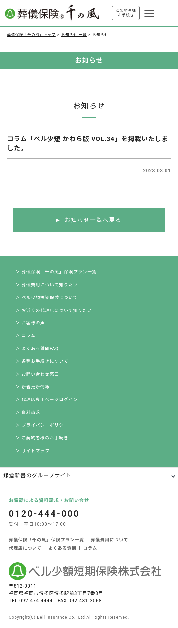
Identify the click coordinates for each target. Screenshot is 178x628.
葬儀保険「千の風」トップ (31, 35)
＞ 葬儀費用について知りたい (46, 284)
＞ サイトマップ (32, 450)
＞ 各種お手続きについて (41, 361)
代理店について (25, 548)
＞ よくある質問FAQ (37, 348)
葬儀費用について (109, 539)
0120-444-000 (44, 514)
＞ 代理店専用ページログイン (46, 399)
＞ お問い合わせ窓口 (37, 374)
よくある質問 (62, 548)
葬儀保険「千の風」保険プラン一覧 (46, 539)
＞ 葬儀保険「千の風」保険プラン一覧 (56, 271)
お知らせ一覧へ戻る (93, 220)
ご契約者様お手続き (126, 12)
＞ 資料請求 (27, 412)
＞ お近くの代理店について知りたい (53, 310)
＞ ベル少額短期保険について (46, 297)
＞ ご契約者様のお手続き (42, 437)
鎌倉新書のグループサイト (37, 475)
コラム (90, 548)
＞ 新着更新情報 (32, 386)
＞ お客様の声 (30, 322)
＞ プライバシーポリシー (41, 425)
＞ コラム (25, 335)
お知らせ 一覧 (74, 35)
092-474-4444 (36, 600)
